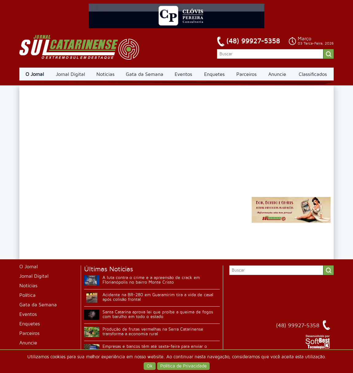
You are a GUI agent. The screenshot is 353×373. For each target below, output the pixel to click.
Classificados (313, 74)
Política (27, 295)
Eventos (183, 74)
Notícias (105, 74)
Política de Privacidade (183, 366)
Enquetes (214, 74)
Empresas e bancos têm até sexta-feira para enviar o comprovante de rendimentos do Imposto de (155, 348)
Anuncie (277, 74)
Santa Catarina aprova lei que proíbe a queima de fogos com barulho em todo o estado (158, 314)
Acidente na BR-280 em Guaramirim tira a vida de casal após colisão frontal (158, 297)
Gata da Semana (144, 74)
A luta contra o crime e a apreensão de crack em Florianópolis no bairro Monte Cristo (151, 280)
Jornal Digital (70, 74)
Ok (150, 366)
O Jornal (34, 74)
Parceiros (246, 74)
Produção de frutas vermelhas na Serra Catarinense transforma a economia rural (153, 331)
